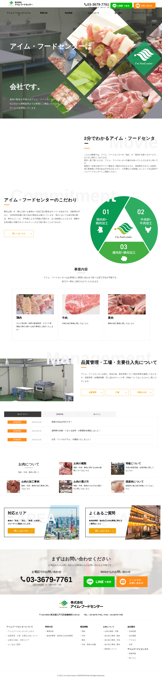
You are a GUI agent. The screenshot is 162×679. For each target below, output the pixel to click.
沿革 (130, 643)
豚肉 (83, 639)
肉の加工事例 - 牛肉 (112, 639)
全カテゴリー (23, 425)
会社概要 (132, 634)
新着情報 (60, 425)
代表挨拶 (132, 630)
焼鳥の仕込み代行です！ (62, 433)
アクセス (132, 639)
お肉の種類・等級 (111, 630)
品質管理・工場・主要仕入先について (23, 634)
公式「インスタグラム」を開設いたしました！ (71, 450)
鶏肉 (83, 630)
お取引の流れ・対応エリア (18, 639)
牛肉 (83, 634)
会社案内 (131, 625)
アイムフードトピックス (137, 648)
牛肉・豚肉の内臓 (89, 643)
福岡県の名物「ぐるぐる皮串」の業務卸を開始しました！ (76, 441)
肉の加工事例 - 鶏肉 (112, 634)
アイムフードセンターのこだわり (21, 630)
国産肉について (110, 648)
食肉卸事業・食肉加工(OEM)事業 (60, 634)
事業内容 (50, 630)
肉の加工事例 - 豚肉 (112, 643)
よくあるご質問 (14, 643)
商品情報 (84, 625)
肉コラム (97, 425)
